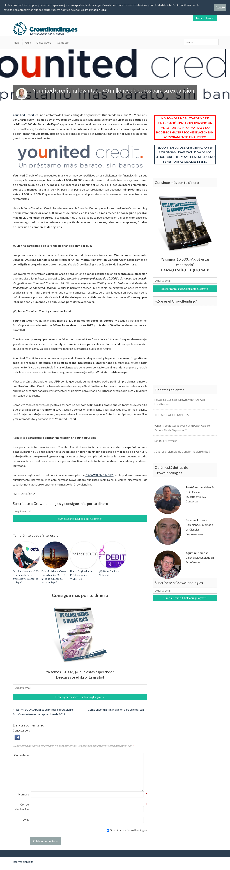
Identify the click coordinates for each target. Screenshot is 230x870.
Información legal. (96, 9)
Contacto (63, 42)
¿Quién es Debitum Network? (109, 573)
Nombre (23, 794)
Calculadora (43, 42)
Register (210, 18)
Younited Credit (23, 115)
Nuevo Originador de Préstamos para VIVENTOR (81, 575)
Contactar (192, 501)
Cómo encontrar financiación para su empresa (117, 709)
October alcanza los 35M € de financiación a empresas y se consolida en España (26, 577)
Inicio (16, 42)
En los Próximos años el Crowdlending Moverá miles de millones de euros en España (54, 577)
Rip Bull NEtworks (165, 440)
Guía (28, 42)
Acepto (220, 7)
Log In (199, 18)
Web (26, 820)
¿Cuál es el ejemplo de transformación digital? (182, 451)
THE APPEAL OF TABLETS (171, 415)
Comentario (21, 755)
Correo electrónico (22, 806)
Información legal (23, 861)
